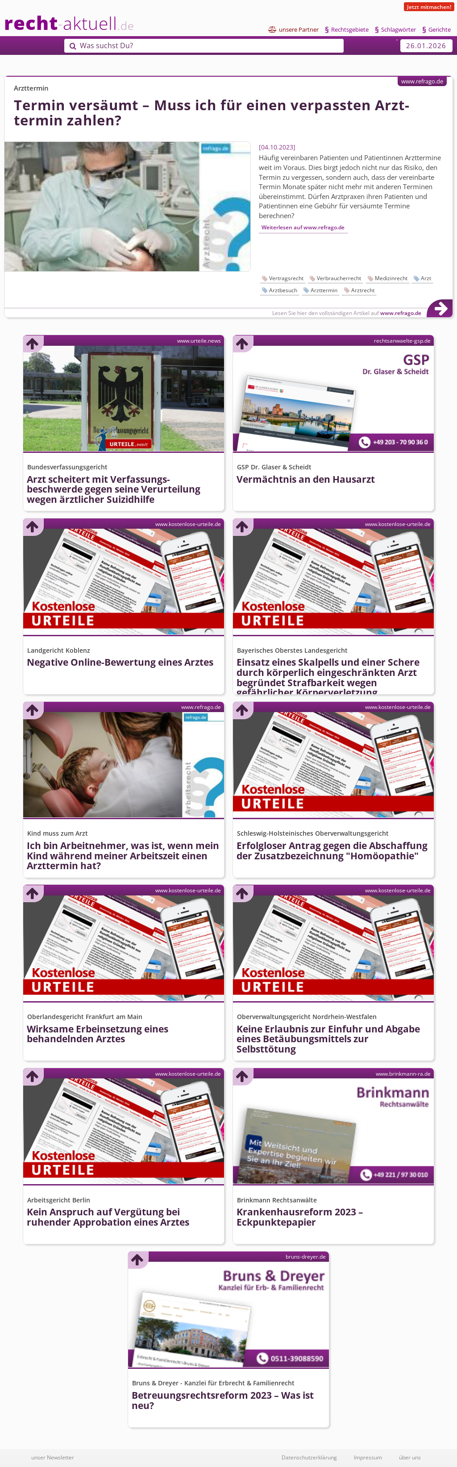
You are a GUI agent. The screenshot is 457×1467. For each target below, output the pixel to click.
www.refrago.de (422, 81)
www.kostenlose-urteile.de (188, 523)
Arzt (426, 278)
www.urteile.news (199, 340)
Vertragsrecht (286, 278)
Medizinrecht (391, 278)
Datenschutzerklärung (309, 1457)
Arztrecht (362, 290)
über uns (410, 1457)
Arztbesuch (283, 290)
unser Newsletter (52, 1457)
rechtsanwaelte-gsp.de (402, 340)
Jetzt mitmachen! (429, 6)
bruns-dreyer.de (306, 1256)
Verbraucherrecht (339, 278)
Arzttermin (324, 290)
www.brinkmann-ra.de (403, 1073)
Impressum (368, 1457)
